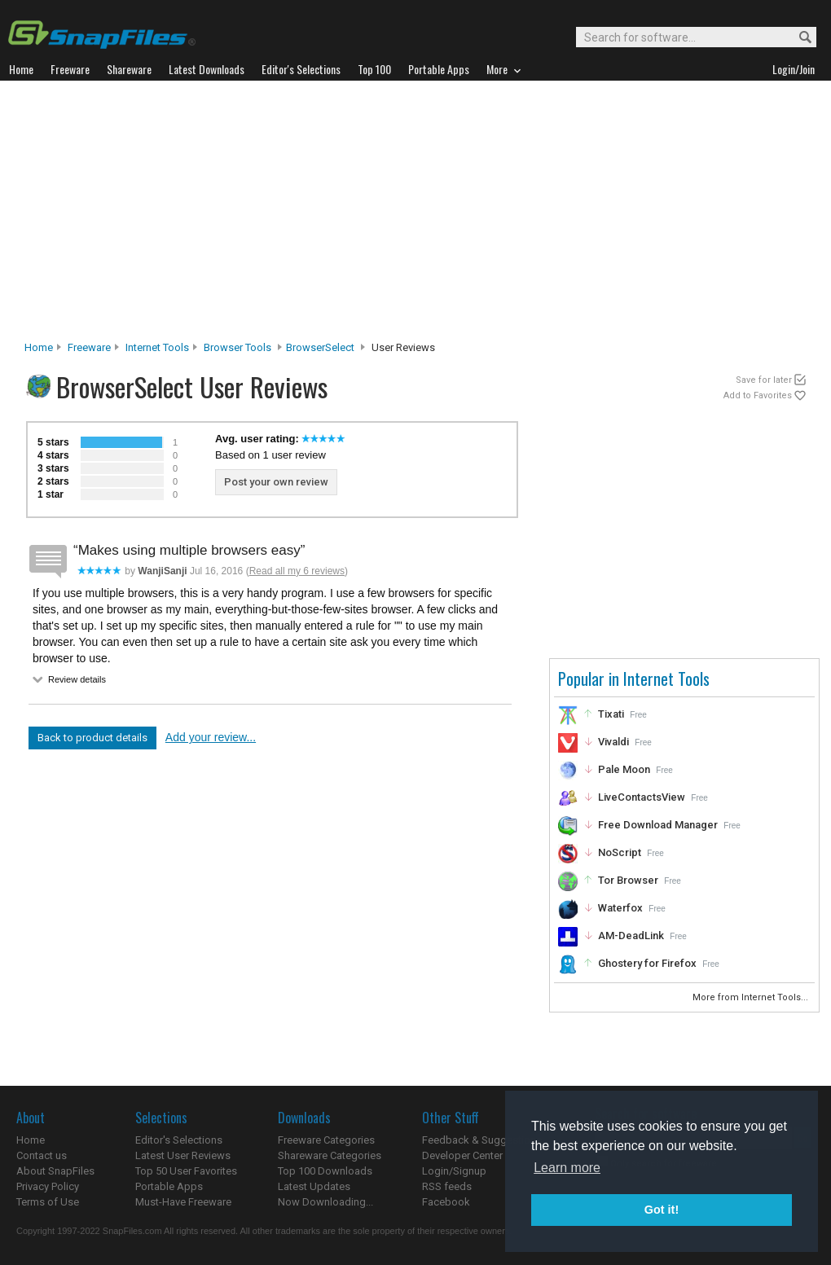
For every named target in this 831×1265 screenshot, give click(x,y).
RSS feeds (447, 1186)
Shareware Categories (329, 1155)
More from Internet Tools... (751, 997)
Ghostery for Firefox (647, 963)
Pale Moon (624, 769)
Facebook (446, 1202)
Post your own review (276, 482)
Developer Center (462, 1155)
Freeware (89, 347)
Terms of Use (47, 1202)
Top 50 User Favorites (186, 1171)
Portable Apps (169, 1186)
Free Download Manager (658, 825)
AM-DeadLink (631, 935)
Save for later (764, 380)
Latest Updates (314, 1186)
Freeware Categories (326, 1140)
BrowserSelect (320, 347)
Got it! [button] (661, 1209)
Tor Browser (628, 880)
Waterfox (620, 908)
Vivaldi (613, 742)
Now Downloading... (325, 1202)
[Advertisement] (415, 215)
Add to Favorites (757, 395)
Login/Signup (454, 1171)
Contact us (41, 1155)
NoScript (619, 852)
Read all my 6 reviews (297, 571)
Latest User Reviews (183, 1155)
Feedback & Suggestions (482, 1140)
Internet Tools (157, 347)
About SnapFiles (55, 1171)
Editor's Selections (178, 1140)
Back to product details (92, 737)
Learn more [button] (567, 1168)
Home (38, 347)
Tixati (611, 714)
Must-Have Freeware (183, 1202)
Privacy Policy (47, 1186)
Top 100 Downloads (325, 1171)
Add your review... (210, 737)
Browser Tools (237, 347)
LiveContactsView (641, 797)
